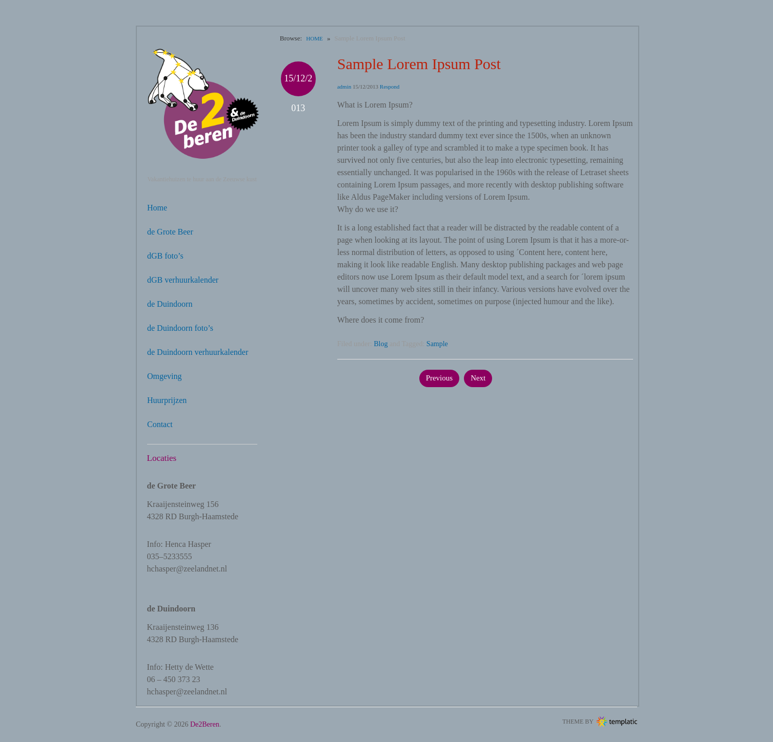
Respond (390, 86)
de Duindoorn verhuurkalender (197, 352)
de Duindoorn (169, 304)
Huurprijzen (167, 400)
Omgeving (164, 376)
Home (157, 207)
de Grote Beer (170, 231)
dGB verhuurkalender (182, 279)
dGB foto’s (165, 255)
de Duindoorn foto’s (180, 328)
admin (344, 86)
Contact (160, 424)
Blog (381, 344)
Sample (437, 344)
